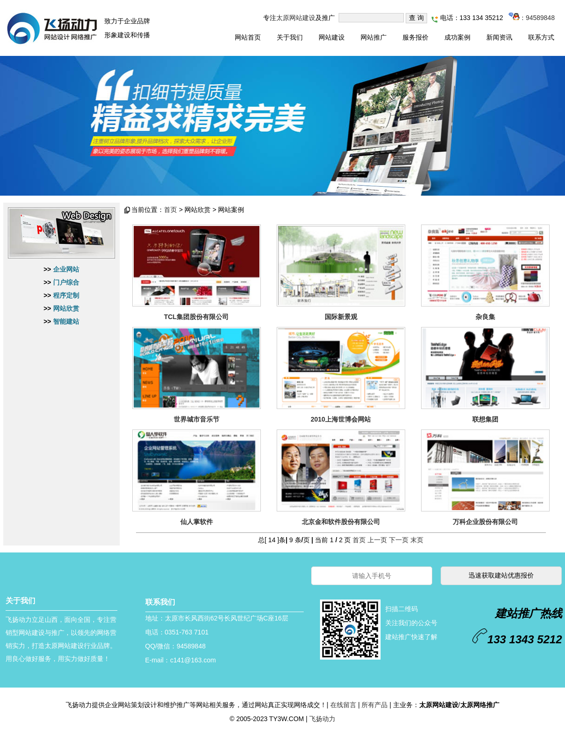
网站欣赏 (66, 308)
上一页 (377, 540)
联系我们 (160, 602)
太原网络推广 (479, 705)
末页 (416, 540)
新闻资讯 (499, 37)
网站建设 (332, 37)
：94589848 (532, 17)
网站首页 (248, 37)
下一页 (398, 540)
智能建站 (66, 321)
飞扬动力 (322, 718)
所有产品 (374, 705)
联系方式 (541, 37)
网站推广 (374, 37)
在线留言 (343, 705)
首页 (170, 209)
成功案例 (457, 37)
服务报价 (415, 37)
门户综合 (66, 282)
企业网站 (66, 269)
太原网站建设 (295, 17)
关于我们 (290, 37)
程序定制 (66, 295)
